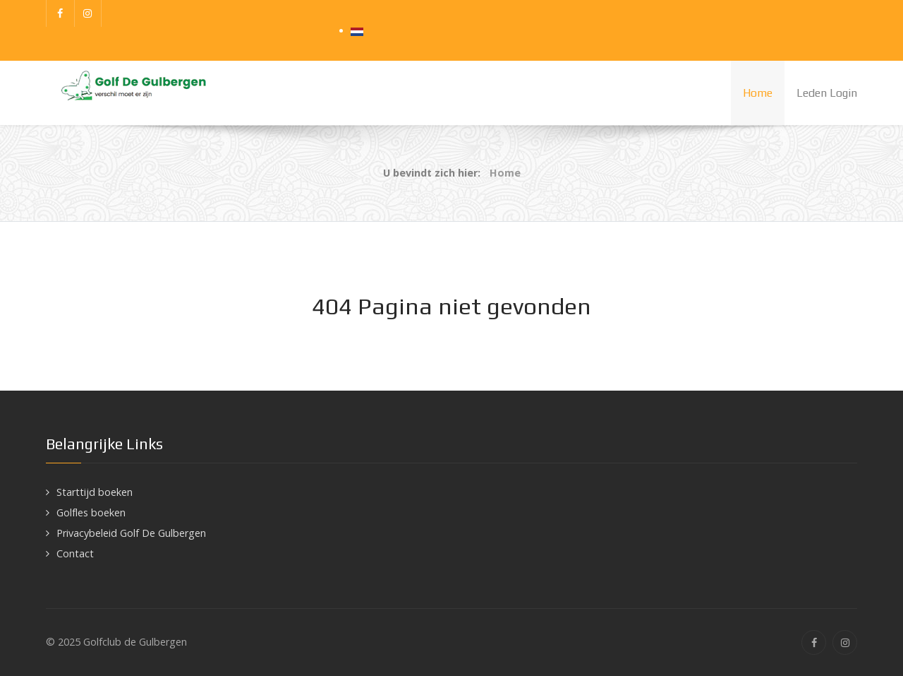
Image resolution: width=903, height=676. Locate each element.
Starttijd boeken (94, 492)
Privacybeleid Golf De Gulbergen (131, 533)
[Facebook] (60, 13)
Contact (75, 553)
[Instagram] (88, 13)
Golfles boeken (91, 512)
